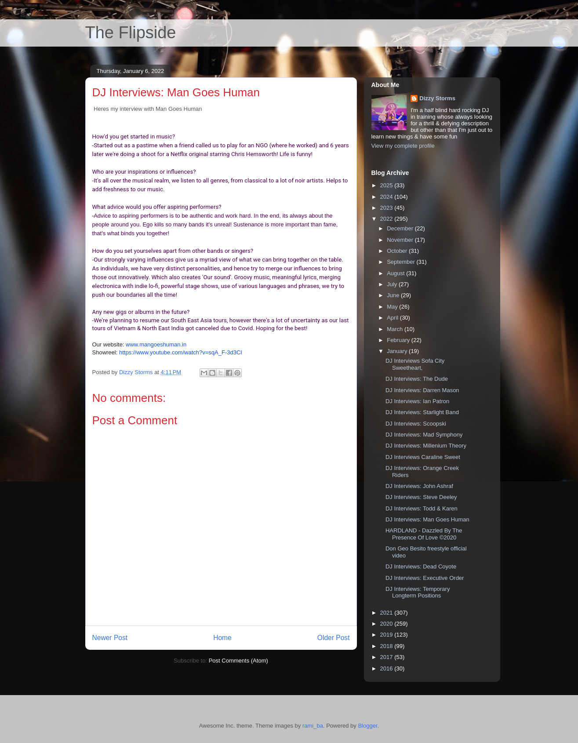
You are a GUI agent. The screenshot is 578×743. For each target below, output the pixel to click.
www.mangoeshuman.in (156, 344)
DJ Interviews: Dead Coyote (420, 566)
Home (222, 637)
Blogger (367, 725)
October (398, 251)
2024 (387, 196)
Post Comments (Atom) (238, 660)
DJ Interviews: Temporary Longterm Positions (417, 592)
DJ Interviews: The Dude (416, 378)
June (394, 295)
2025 (387, 185)
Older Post (333, 637)
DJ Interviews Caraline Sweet (422, 457)
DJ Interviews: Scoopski (415, 423)
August (396, 273)
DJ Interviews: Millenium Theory (425, 445)
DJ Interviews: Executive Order (424, 578)
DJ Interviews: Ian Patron (417, 401)
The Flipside (130, 32)
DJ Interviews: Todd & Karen (421, 508)
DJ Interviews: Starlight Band (422, 412)
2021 (387, 612)
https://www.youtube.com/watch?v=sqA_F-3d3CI (180, 352)
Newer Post (110, 637)
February (399, 340)
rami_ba (312, 725)
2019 (387, 634)
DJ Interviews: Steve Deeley (421, 497)
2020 (387, 623)
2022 (387, 218)
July (393, 284)
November (401, 240)
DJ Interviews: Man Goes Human (427, 519)
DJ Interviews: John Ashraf (419, 486)
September (401, 262)
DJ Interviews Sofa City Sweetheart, (414, 364)
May (393, 306)
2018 (387, 646)
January (398, 351)
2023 (387, 207)
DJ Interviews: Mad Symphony (424, 434)
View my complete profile (403, 145)
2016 (387, 668)
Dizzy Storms (437, 98)
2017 (387, 657)
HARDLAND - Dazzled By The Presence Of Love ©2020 (423, 534)
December (401, 228)
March (395, 329)
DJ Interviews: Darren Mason (422, 390)
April (393, 317)
